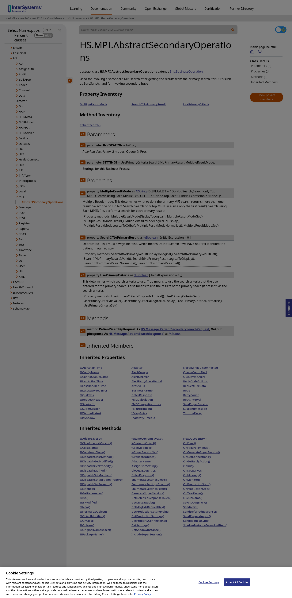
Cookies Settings (209, 586)
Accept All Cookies (237, 586)
